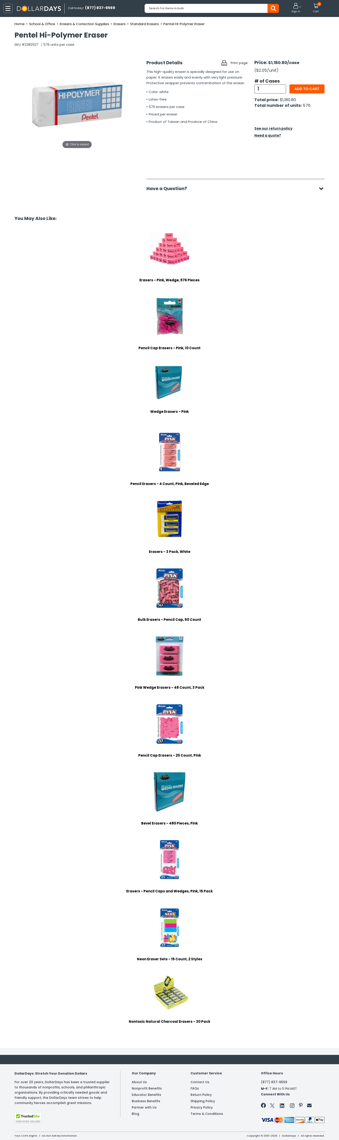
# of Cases (267, 81)
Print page (239, 63)
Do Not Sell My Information (59, 1136)
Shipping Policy (203, 1101)
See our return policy (273, 128)
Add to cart (306, 88)
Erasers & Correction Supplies (84, 24)
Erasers (120, 24)
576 (306, 105)
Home (19, 24)
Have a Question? (168, 188)
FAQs (195, 1088)
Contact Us (200, 1082)
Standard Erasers (144, 24)
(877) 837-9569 (274, 1082)
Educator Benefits (146, 1094)
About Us (139, 1082)
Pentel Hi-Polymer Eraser (184, 24)
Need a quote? (267, 135)
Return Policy (201, 1094)
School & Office (42, 24)
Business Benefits (146, 1101)
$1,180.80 (288, 100)
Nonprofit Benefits (147, 1088)
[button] (295, 8)
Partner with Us (144, 1107)
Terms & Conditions (207, 1113)
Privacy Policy (202, 1107)
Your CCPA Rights (25, 1136)
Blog (135, 1113)
